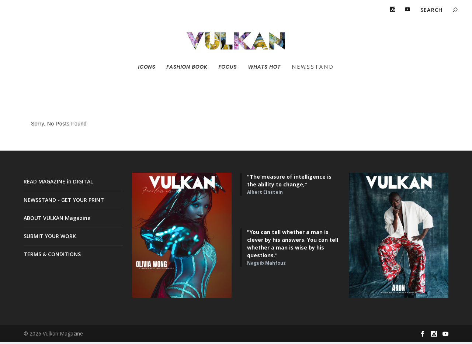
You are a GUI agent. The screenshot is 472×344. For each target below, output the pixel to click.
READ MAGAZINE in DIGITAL (58, 183)
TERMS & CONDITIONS (52, 255)
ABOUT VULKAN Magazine (57, 219)
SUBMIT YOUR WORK (50, 237)
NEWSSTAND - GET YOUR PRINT (64, 201)
